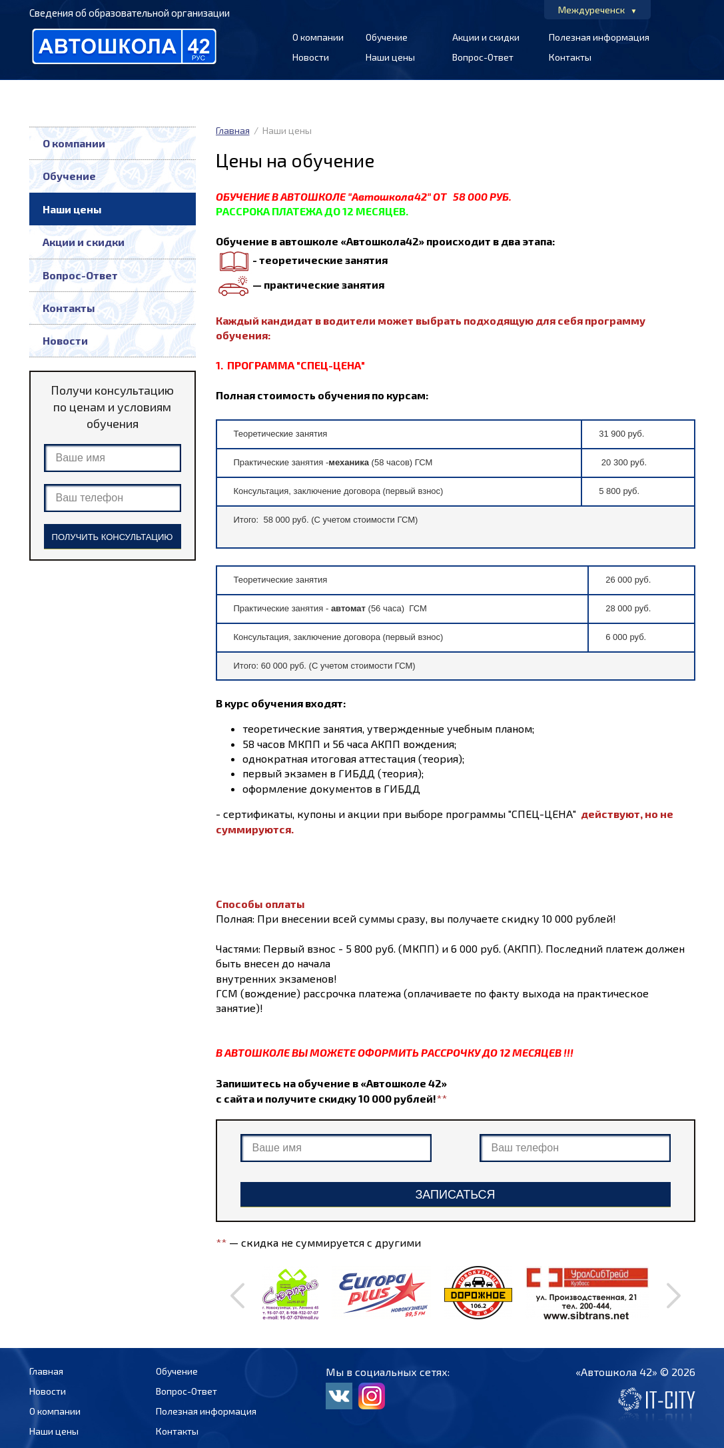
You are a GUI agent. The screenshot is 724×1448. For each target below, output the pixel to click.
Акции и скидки (486, 37)
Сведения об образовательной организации (129, 13)
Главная (233, 130)
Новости (310, 57)
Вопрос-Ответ (483, 57)
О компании (318, 37)
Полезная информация (599, 37)
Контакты (570, 57)
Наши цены (390, 57)
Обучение (387, 37)
